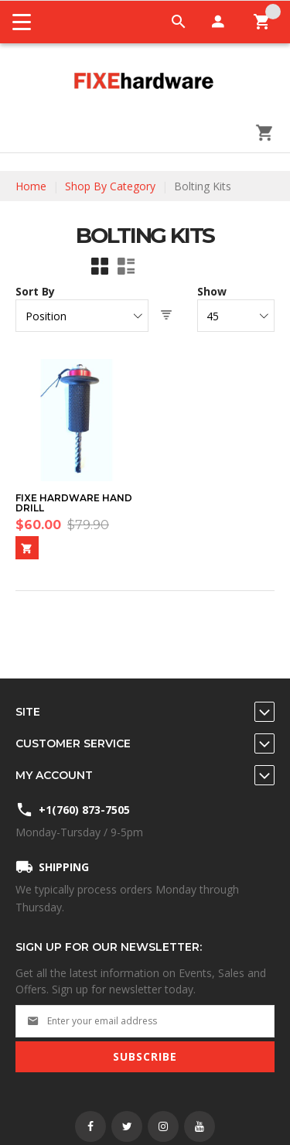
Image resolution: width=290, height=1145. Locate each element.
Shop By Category (110, 186)
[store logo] (145, 82)
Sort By (35, 291)
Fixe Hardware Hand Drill (73, 503)
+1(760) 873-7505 (84, 809)
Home (30, 186)
